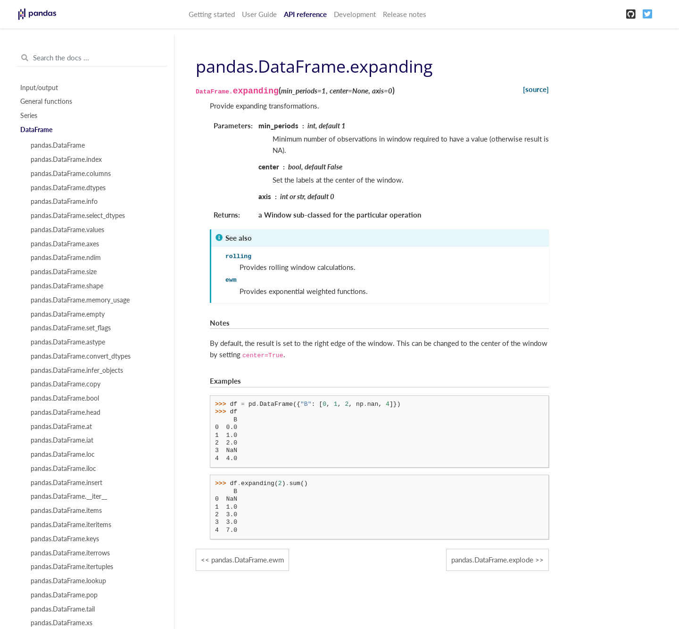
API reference (305, 14)
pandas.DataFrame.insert (66, 482)
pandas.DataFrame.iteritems (71, 524)
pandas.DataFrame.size (64, 272)
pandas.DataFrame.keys (65, 539)
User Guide (259, 14)
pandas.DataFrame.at (61, 426)
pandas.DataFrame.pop (64, 595)
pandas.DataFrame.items (66, 510)
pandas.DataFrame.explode (492, 559)
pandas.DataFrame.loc (63, 454)
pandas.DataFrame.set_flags (71, 328)
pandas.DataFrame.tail (63, 609)
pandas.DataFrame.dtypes (68, 188)
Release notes (404, 14)
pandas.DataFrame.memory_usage (80, 300)
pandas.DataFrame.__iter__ (69, 496)
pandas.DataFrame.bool (65, 398)
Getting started (212, 14)
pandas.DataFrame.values (67, 230)
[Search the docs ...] (92, 58)
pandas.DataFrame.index (66, 159)
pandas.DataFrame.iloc (63, 468)
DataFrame (36, 130)
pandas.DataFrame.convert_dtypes (81, 356)
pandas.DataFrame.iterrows (70, 553)
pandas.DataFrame (58, 145)
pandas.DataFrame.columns (71, 173)
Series (28, 115)
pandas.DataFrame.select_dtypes (78, 215)
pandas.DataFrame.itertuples (72, 566)
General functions (46, 101)
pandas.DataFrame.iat (62, 440)
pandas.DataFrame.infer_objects (77, 370)
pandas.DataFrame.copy (65, 384)
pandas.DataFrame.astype (68, 342)
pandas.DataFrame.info (64, 201)
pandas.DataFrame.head (65, 412)
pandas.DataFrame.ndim (66, 257)
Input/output (39, 88)
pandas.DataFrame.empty (68, 314)
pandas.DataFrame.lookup (68, 581)
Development (355, 14)
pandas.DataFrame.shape (67, 286)
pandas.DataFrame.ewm (247, 559)
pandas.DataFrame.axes (65, 244)
